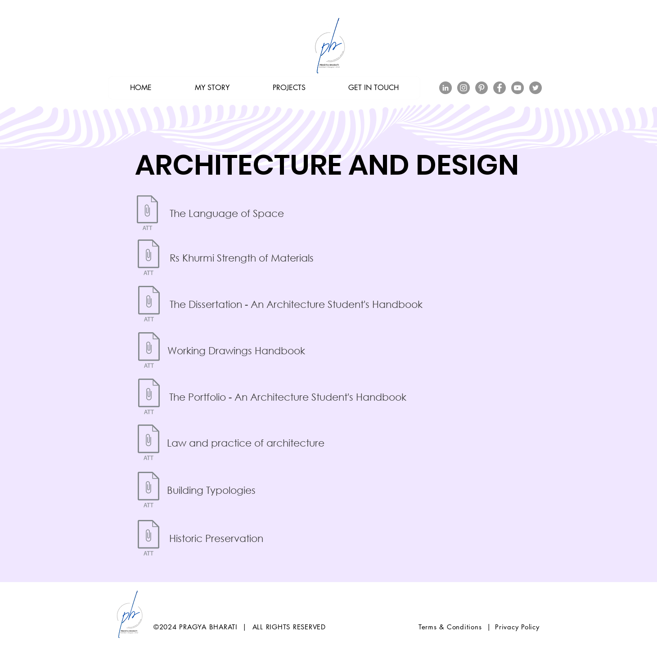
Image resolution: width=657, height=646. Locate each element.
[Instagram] (463, 87)
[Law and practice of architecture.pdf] (148, 443)
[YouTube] (517, 87)
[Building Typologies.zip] (148, 491)
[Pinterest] (481, 87)
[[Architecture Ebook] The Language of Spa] (147, 213)
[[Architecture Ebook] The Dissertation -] (148, 305)
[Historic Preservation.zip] (148, 539)
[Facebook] (499, 87)
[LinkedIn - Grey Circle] (445, 87)
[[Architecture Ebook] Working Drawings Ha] (148, 351)
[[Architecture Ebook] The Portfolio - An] (148, 397)
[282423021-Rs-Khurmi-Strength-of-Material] (148, 258)
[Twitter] (535, 87)
